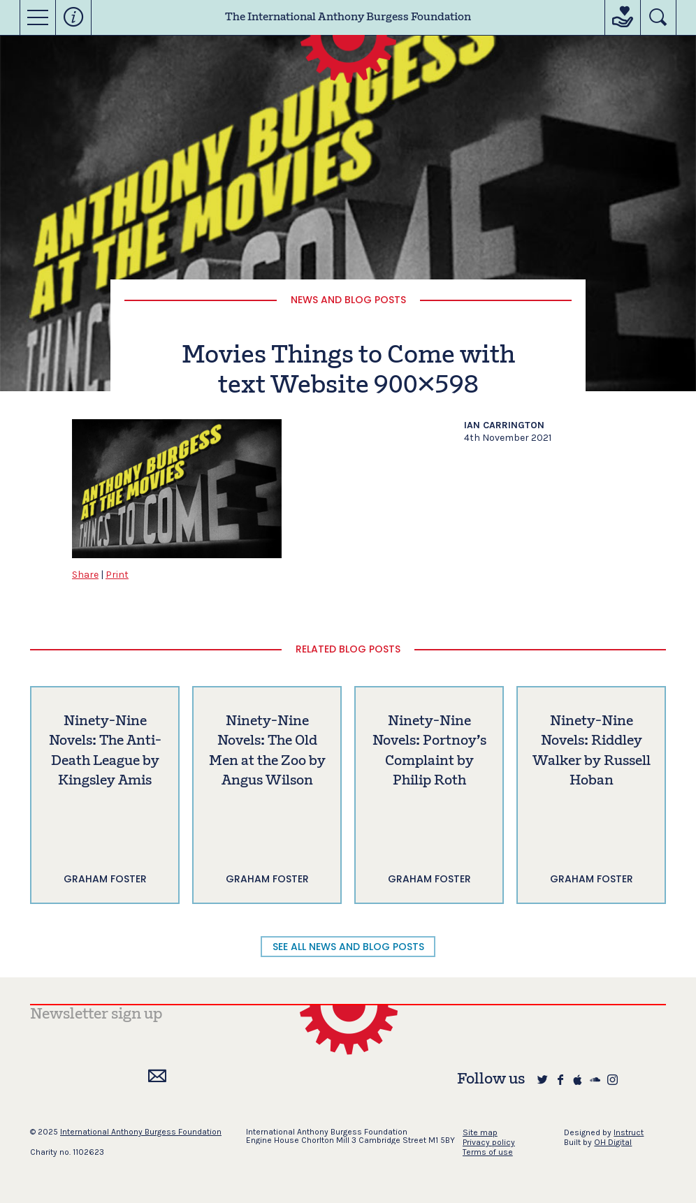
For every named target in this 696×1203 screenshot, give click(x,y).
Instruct (629, 1132)
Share (85, 575)
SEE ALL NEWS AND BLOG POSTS (348, 947)
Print (117, 575)
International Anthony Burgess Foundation (141, 1132)
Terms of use (488, 1152)
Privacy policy (489, 1142)
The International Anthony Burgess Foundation (348, 17)
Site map (480, 1132)
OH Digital (613, 1142)
